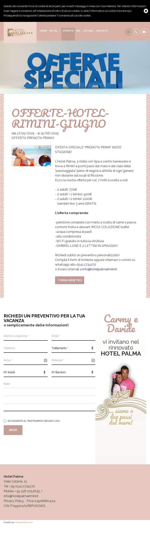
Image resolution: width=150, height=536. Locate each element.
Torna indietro (70, 280)
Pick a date (45, 360)
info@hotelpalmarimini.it (99, 269)
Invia (13, 430)
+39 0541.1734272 (22, 486)
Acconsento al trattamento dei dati (32, 421)
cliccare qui (124, 10)
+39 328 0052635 (27, 491)
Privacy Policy (14, 501)
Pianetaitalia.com (24, 522)
